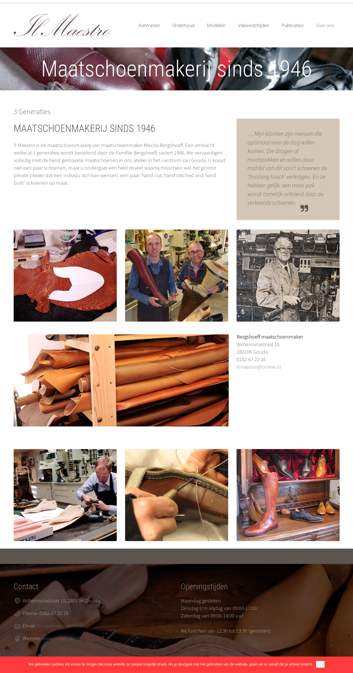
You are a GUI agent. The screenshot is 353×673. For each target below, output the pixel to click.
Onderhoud (183, 25)
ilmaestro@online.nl (259, 366)
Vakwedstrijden (253, 25)
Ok (320, 664)
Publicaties (292, 25)
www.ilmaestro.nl (61, 638)
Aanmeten (149, 25)
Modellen (216, 25)
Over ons (325, 25)
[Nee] (346, 665)
